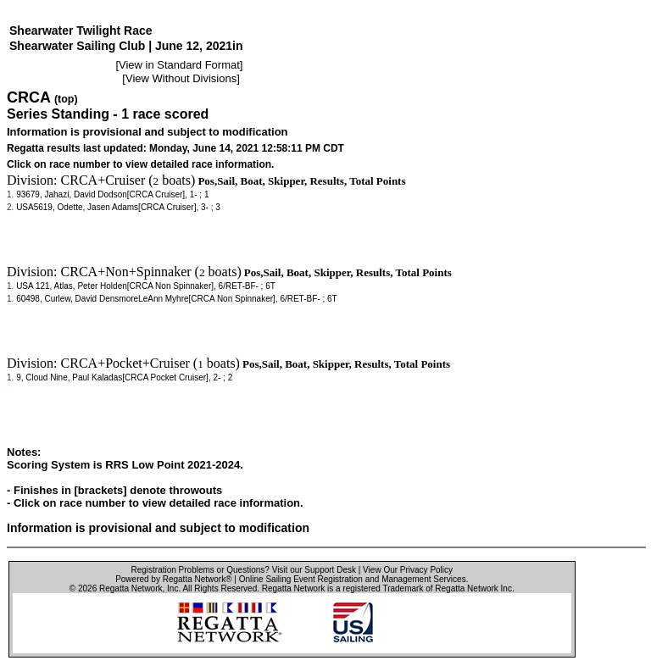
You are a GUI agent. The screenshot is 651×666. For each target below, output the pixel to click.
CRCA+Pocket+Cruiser (125, 363)
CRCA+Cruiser (103, 180)
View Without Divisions (180, 78)
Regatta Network (130, 588)
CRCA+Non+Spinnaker (126, 271)
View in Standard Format (179, 64)
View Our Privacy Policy (408, 569)
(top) (66, 99)
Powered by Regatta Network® (173, 579)
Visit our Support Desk (314, 569)
